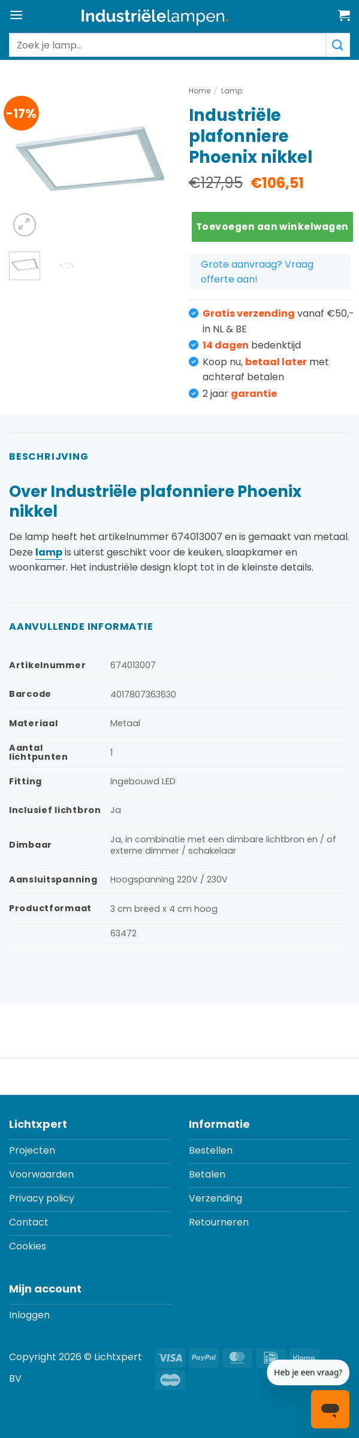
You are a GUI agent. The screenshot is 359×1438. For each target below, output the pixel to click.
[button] (16, 14)
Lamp (231, 91)
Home (199, 91)
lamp (48, 552)
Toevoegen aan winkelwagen (272, 226)
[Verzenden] (338, 45)
